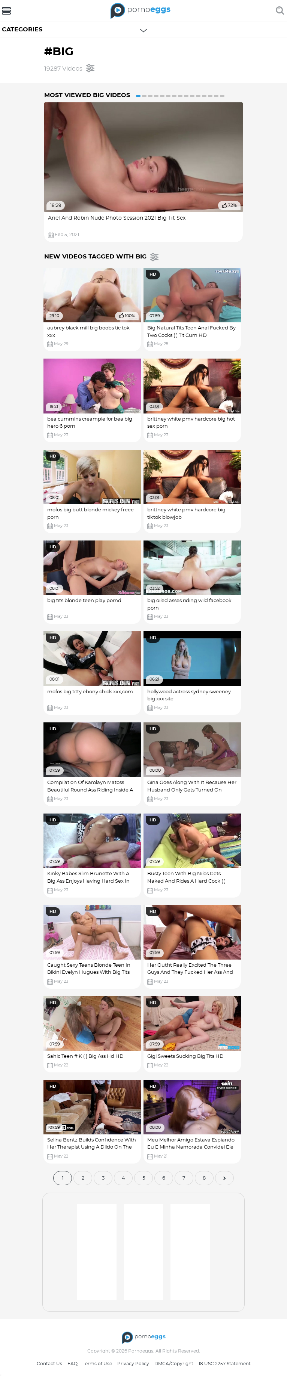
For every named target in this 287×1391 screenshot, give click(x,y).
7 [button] (174, 96)
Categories (22, 29)
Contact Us (49, 1363)
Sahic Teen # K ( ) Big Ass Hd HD (86, 1056)
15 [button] (222, 96)
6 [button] (168, 96)
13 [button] (210, 96)
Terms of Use (97, 1363)
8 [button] (180, 96)
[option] (143, 172)
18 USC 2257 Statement (225, 1363)
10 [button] (192, 96)
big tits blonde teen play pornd (85, 600)
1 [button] (138, 96)
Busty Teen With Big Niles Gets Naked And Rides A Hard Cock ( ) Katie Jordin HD (188, 881)
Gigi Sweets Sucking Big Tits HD (187, 1056)
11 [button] (198, 96)
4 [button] (156, 96)
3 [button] (150, 96)
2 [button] (144, 96)
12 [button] (204, 96)
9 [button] (186, 96)
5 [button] (162, 96)
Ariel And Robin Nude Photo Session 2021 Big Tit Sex (116, 218)
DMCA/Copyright (173, 1363)
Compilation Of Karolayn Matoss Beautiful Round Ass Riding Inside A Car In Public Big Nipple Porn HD (91, 790)
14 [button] (216, 96)
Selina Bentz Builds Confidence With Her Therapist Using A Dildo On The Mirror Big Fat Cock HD (92, 1147)
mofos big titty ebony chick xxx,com (91, 692)
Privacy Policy (133, 1363)
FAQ (72, 1363)
